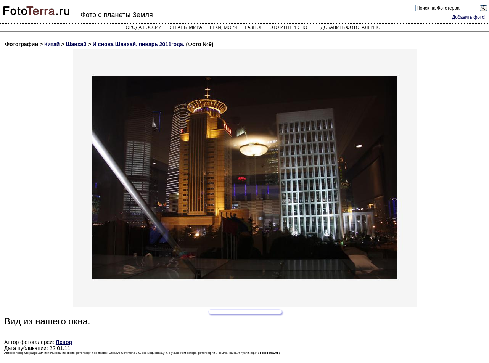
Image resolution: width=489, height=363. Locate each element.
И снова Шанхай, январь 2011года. (139, 44)
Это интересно (288, 27)
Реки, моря (223, 27)
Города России (142, 27)
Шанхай (76, 44)
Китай (52, 44)
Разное (254, 27)
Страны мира (185, 27)
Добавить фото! (469, 17)
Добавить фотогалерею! (351, 27)
